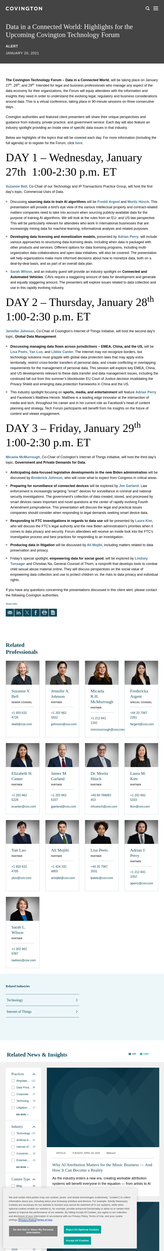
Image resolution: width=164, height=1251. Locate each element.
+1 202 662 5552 (59, 715)
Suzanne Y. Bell (20, 694)
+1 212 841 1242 (98, 720)
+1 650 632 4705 (19, 869)
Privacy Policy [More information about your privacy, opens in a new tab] (27, 1245)
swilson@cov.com (22, 960)
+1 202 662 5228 (19, 797)
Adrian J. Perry (138, 853)
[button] (132, 1054)
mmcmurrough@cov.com (102, 729)
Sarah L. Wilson (18, 930)
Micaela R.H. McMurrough (102, 696)
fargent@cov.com (141, 724)
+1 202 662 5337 (59, 797)
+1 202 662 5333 (138, 797)
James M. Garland (59, 776)
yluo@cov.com (21, 878)
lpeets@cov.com (102, 878)
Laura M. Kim (138, 776)
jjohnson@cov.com (62, 724)
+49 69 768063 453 (101, 797)
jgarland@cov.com (62, 806)
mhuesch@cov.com (102, 806)
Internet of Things (19, 1012)
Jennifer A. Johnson (60, 694)
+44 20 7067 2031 (99, 869)
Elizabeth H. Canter (21, 776)
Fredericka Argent (139, 694)
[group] (23, 1080)
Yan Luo (18, 850)
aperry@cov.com (141, 883)
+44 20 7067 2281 (138, 715)
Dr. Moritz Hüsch (99, 776)
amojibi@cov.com (62, 878)
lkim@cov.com (140, 806)
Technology (15, 1000)
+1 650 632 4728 (19, 715)
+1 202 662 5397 (19, 951)
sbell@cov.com (21, 724)
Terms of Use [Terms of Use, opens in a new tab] (44, 1245)
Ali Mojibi (60, 850)
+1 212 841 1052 (138, 874)
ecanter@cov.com (22, 806)
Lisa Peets (99, 850)
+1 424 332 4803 (59, 869)
